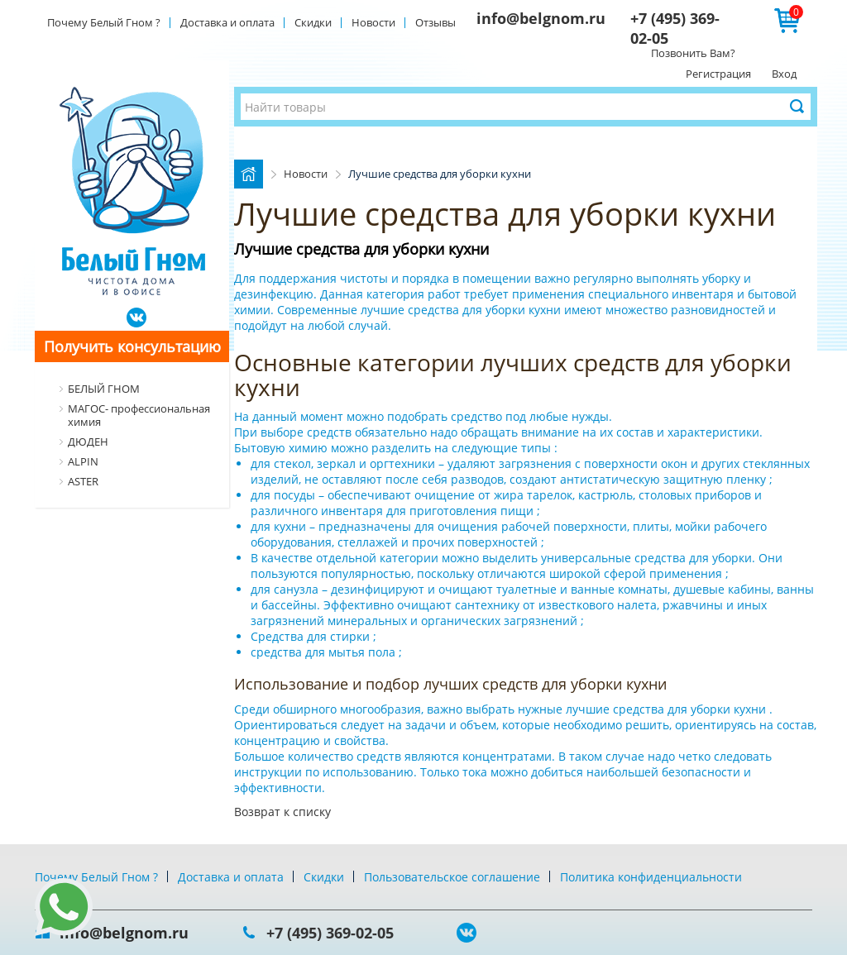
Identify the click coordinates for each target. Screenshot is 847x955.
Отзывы (435, 22)
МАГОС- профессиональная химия (139, 415)
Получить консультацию (132, 346)
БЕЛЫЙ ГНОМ (104, 388)
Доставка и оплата (227, 22)
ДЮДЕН (88, 441)
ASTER (83, 481)
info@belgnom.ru (540, 18)
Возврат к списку (282, 811)
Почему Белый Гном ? (103, 22)
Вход (784, 73)
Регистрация (718, 73)
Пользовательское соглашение (452, 877)
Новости (373, 22)
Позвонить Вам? (693, 52)
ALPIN (83, 461)
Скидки (313, 22)
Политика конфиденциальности (651, 877)
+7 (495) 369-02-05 (330, 933)
